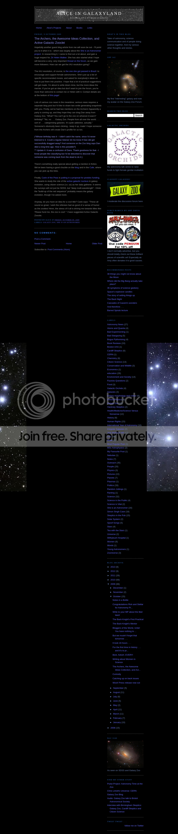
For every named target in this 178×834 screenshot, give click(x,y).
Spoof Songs (113, 523)
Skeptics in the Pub (116, 515)
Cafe (91, 167)
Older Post (97, 243)
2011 (113, 575)
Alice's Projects (54, 28)
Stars (109, 526)
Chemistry (112, 358)
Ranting (111, 493)
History (110, 417)
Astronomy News (115, 324)
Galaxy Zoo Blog (115, 794)
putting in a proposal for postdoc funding (80, 177)
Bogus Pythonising (116, 339)
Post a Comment (42, 239)
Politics (110, 485)
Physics (111, 470)
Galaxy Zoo (49, 222)
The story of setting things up (121, 295)
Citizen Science (114, 362)
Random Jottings (115, 489)
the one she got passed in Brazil (81, 71)
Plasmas (111, 481)
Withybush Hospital (116, 538)
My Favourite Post (116, 451)
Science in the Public (117, 500)
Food (109, 384)
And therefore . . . (115, 307)
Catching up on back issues (125, 678)
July (115, 696)
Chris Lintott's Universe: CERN (121, 791)
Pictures (111, 474)
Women (111, 541)
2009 (113, 584)
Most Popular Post (116, 444)
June (115, 701)
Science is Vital (114, 504)
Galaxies (111, 392)
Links (89, 28)
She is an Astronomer (68, 222)
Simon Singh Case (116, 511)
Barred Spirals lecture (117, 310)
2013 (113, 567)
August (116, 692)
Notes (110, 459)
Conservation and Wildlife (119, 365)
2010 (113, 580)
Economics (112, 369)
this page (54, 95)
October (117, 596)
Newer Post (39, 243)
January (117, 722)
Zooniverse (112, 553)
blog (77, 167)
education (111, 373)
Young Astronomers (116, 549)
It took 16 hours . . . (121, 643)
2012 (113, 571)
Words (110, 545)
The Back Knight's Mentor (124, 623)
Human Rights (114, 421)
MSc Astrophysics (115, 447)
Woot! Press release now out (126, 682)
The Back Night (114, 299)
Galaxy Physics (114, 399)
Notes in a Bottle (120, 600)
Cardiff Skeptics (114, 350)
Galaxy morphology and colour (121, 395)
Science (111, 496)
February (117, 718)
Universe (111, 534)
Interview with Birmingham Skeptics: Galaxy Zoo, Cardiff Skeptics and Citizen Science (124, 808)
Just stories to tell (115, 432)
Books (79, 28)
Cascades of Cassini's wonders (122, 303)
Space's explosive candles (119, 291)
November (118, 592)
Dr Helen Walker (59, 57)
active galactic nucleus (78, 181)
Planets (110, 478)
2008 (113, 728)
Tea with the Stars (115, 530)
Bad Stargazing (114, 335)
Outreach (111, 462)
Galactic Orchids (115, 388)
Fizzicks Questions (116, 380)
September (118, 688)
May (115, 705)
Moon (110, 440)
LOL (109, 436)
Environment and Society (119, 377)
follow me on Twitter (134, 825)
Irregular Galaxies (115, 429)
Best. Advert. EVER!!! (122, 655)
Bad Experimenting (116, 332)
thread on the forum (76, 61)
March (116, 714)
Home (39, 28)
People (110, 466)
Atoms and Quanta (116, 328)
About (69, 28)
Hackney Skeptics (115, 407)
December (118, 588)
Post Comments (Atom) (59, 249)
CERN (110, 354)
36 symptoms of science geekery (122, 288)
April (115, 709)
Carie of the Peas (50, 177)
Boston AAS (113, 347)
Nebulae (111, 455)
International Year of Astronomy (122, 425)
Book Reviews (114, 343)
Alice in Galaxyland (89, 13)
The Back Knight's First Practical (127, 619)
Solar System (113, 519)
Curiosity (116, 674)
